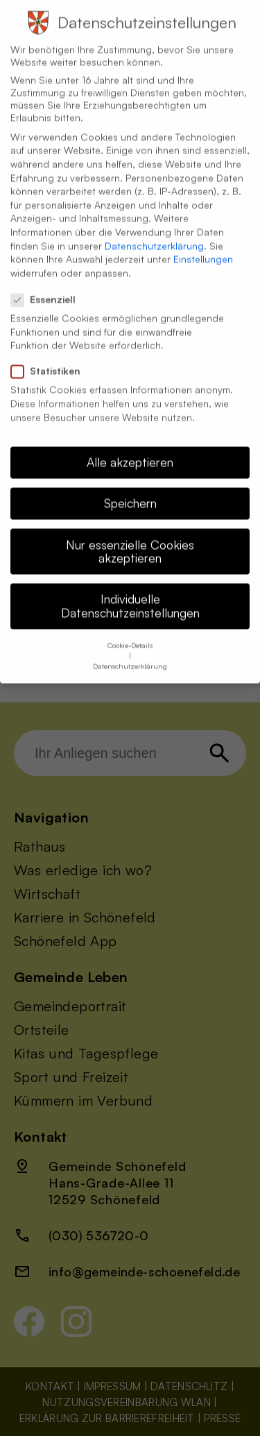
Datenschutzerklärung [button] (130, 654)
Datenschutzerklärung (154, 233)
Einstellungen (203, 247)
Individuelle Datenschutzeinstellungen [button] (130, 593)
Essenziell (48, 287)
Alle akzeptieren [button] (130, 449)
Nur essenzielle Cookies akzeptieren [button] (130, 539)
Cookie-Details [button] (130, 633)
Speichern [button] (130, 490)
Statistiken (51, 359)
